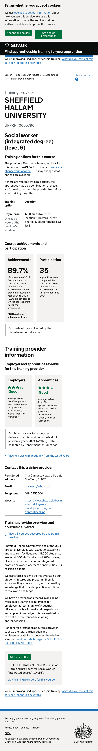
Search (8, 74)
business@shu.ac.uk (38, 486)
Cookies (24, 727)
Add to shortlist (19, 657)
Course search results (27, 74)
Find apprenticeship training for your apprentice (43, 51)
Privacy (35, 727)
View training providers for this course (31, 679)
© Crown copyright (83, 741)
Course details (50, 74)
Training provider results (21, 78)
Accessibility (11, 727)
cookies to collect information (32, 12)
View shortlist (83, 77)
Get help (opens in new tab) (19, 718)
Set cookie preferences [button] (48, 34)
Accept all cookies (18, 33)
